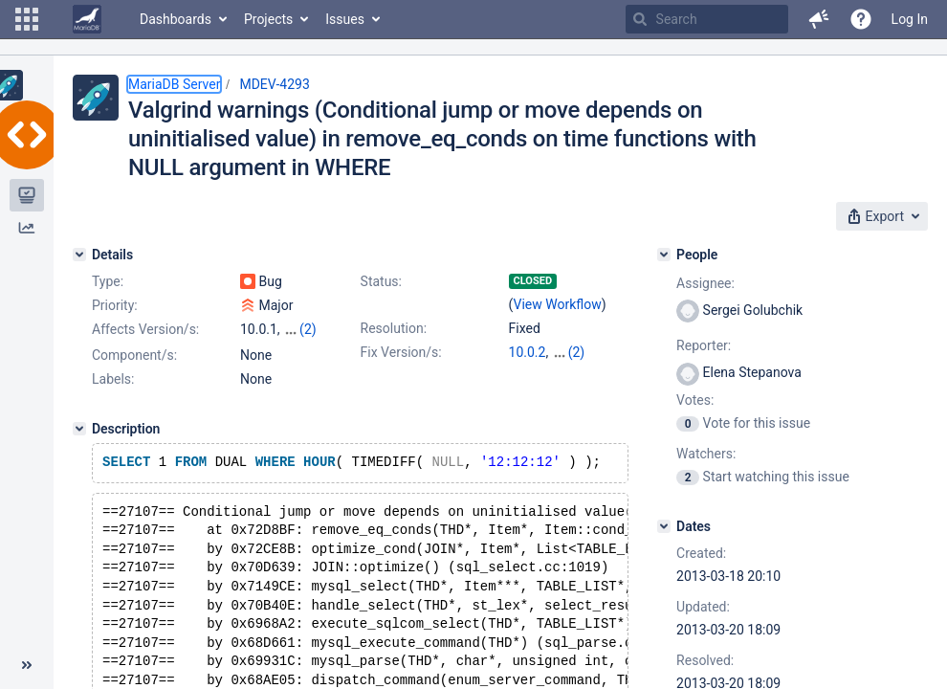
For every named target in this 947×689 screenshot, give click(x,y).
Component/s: (134, 372)
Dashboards (175, 19)
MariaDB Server (174, 84)
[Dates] (664, 526)
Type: (107, 281)
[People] (664, 254)
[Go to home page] (87, 19)
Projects (268, 19)
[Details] (79, 254)
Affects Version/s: (145, 329)
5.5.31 (570, 352)
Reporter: (703, 345)
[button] (27, 19)
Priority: (115, 305)
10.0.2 (527, 352)
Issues (344, 19)
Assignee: (705, 283)
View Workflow (558, 304)
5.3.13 (527, 371)
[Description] (79, 446)
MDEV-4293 (274, 84)
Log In (910, 19)
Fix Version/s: (401, 352)
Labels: (113, 396)
